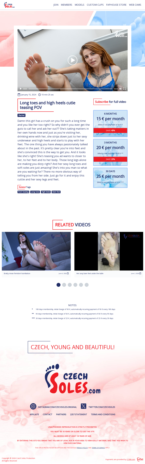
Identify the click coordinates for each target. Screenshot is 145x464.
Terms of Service (98, 448)
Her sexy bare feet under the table (89, 273)
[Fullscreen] (124, 89)
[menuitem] (56, 5)
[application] (72, 60)
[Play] (20, 89)
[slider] (70, 88)
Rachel (21, 115)
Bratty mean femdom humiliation (17, 273)
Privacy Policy (82, 448)
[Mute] (120, 89)
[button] (72, 60)
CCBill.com (131, 459)
